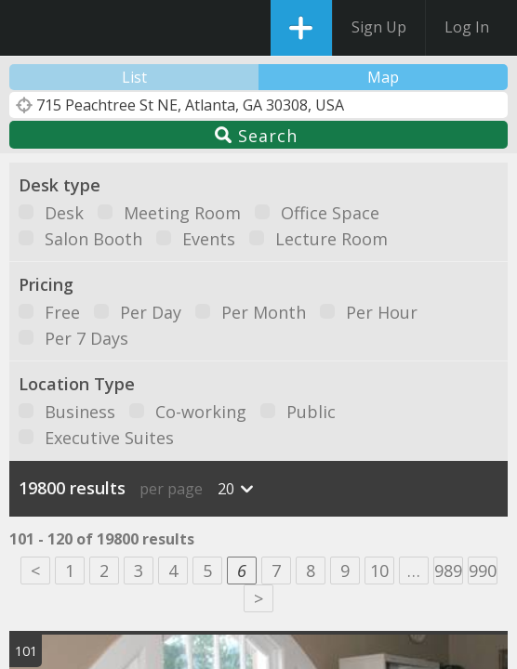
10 (379, 570)
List (134, 77)
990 (483, 570)
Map (383, 77)
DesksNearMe (30, 28)
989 (448, 570)
